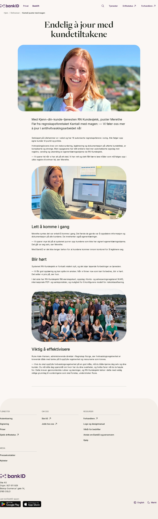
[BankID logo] (9, 5)
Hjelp (85, 440)
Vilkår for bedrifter (92, 429)
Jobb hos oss (50, 423)
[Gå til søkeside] (103, 6)
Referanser (15, 13)
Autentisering (6, 418)
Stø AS (46, 418)
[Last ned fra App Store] (32, 504)
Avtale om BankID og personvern (98, 435)
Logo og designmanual (94, 424)
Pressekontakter (7, 455)
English (139, 502)
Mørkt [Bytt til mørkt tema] (152, 502)
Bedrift (35, 6)
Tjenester (113, 6)
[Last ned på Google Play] (10, 504)
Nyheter (4, 460)
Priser (2, 429)
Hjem (6, 13)
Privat (26, 6)
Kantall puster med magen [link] (33, 13)
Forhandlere (148, 5)
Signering (4, 424)
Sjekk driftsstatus (9, 434)
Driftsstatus (129, 5)
